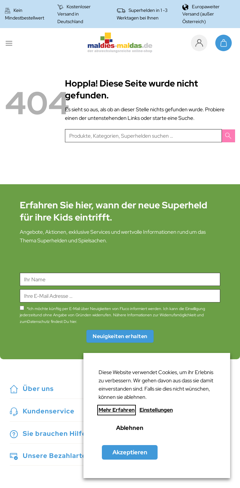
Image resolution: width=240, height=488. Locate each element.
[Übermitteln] (228, 135)
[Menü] (9, 43)
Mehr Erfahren (117, 409)
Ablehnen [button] (129, 428)
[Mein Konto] (201, 42)
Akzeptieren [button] (129, 452)
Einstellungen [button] (156, 409)
